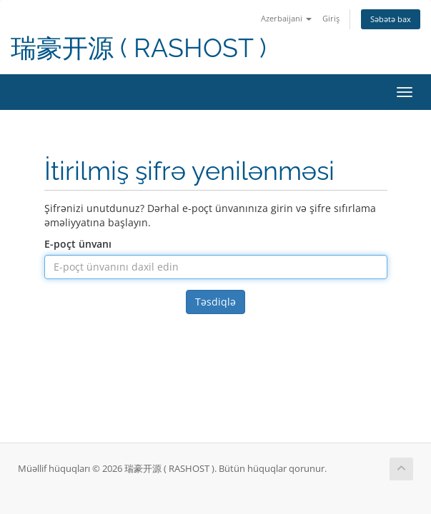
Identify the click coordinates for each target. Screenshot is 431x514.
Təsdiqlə (215, 301)
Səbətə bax (390, 19)
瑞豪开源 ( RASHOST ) (139, 48)
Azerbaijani (286, 18)
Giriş (331, 18)
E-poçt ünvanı (78, 244)
